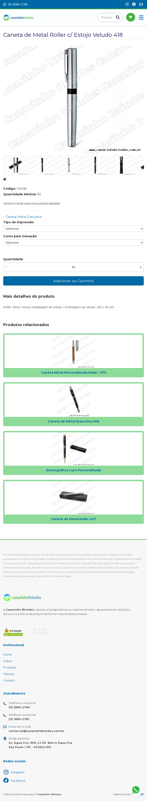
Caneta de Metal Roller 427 (73, 519)
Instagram (18, 772)
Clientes (8, 674)
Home (7, 654)
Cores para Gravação (20, 236)
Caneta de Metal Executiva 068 (73, 421)
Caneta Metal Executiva (24, 217)
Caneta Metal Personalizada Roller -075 (73, 372)
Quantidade (13, 259)
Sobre (7, 661)
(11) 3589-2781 (15, 4)
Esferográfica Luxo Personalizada (73, 470)
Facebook (18, 780)
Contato (9, 680)
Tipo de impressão (18, 222)
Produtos (9, 667)
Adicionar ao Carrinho (73, 281)
